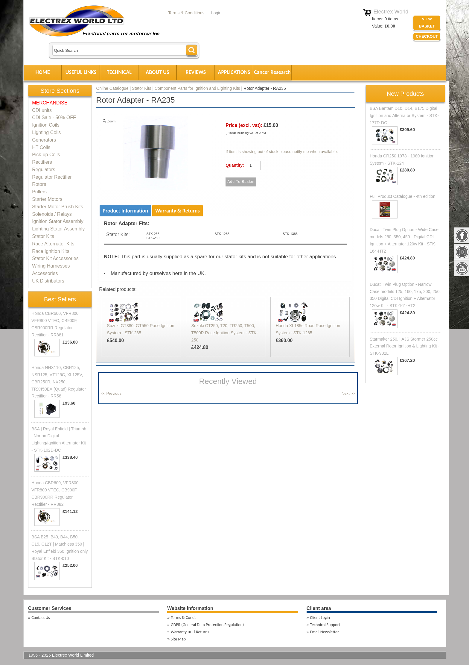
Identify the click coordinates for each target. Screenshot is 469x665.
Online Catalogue (112, 88)
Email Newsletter (324, 631)
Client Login (320, 617)
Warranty (179, 631)
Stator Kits (141, 88)
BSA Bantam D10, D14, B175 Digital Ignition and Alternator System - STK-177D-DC (404, 115)
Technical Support (325, 624)
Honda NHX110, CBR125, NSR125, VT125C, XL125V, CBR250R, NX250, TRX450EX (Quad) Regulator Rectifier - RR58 (58, 381)
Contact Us (40, 617)
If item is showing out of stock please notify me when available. (282, 151)
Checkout (427, 36)
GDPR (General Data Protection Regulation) (207, 624)
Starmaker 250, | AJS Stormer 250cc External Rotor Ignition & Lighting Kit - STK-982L (404, 346)
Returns (202, 631)
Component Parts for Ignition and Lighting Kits (197, 88)
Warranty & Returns (177, 210)
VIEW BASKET (427, 23)
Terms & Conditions (186, 12)
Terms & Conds (183, 617)
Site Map (178, 639)
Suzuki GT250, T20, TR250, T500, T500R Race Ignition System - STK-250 (224, 332)
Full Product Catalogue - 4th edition (402, 196)
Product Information (125, 210)
